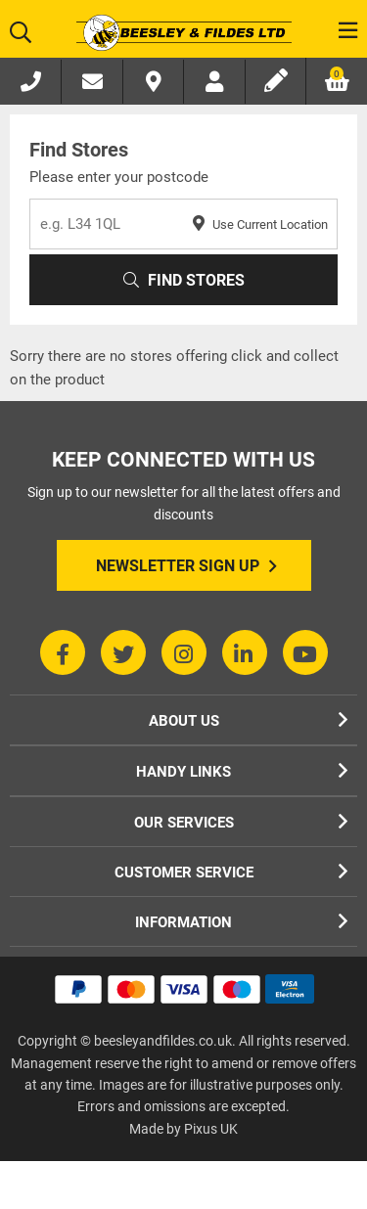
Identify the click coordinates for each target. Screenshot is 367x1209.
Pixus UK (211, 1129)
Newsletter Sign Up (186, 566)
